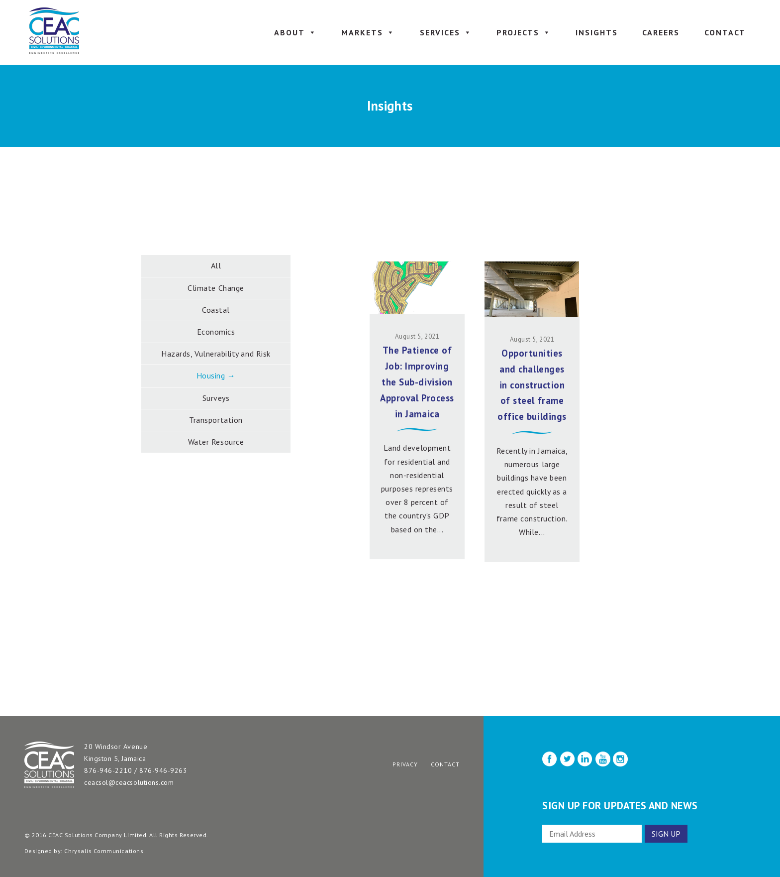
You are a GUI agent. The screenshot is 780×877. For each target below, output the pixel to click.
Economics (216, 332)
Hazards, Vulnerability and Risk (215, 354)
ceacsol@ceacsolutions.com (129, 782)
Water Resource (216, 442)
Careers (661, 32)
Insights (597, 32)
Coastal (216, 310)
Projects (523, 32)
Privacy (405, 764)
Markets (368, 32)
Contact (725, 32)
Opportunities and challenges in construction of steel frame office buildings (531, 384)
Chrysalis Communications (103, 851)
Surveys (216, 398)
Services (446, 32)
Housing (210, 375)
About (295, 32)
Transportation (215, 420)
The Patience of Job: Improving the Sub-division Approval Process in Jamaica (417, 381)
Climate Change (216, 288)
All (216, 265)
